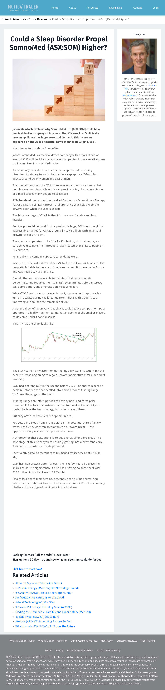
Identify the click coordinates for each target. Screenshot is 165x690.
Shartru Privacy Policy (108, 650)
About (72, 7)
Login (156, 7)
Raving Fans (115, 7)
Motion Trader (129, 95)
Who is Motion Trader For (52, 640)
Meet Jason (107, 640)
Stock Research (39, 19)
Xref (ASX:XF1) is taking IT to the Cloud (39, 597)
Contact (137, 7)
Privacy (59, 650)
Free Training (148, 640)
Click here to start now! (27, 569)
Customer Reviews (127, 640)
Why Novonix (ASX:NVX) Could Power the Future (46, 626)
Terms (48, 650)
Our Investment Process (84, 640)
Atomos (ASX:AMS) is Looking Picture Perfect (43, 621)
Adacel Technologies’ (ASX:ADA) (34, 602)
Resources (92, 7)
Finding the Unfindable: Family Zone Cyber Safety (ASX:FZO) (53, 612)
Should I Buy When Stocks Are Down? (38, 583)
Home (54, 7)
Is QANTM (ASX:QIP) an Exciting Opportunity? (44, 593)
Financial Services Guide (80, 650)
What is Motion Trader (22, 640)
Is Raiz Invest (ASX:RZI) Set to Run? (38, 616)
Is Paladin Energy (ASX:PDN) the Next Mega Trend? (47, 588)
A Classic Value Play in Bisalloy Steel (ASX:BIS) (44, 607)
